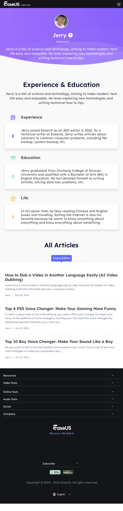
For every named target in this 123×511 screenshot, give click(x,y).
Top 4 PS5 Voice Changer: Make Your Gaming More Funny (60, 308)
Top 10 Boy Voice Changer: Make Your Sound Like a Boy (59, 341)
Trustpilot (50, 442)
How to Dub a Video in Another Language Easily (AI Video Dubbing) (61, 277)
